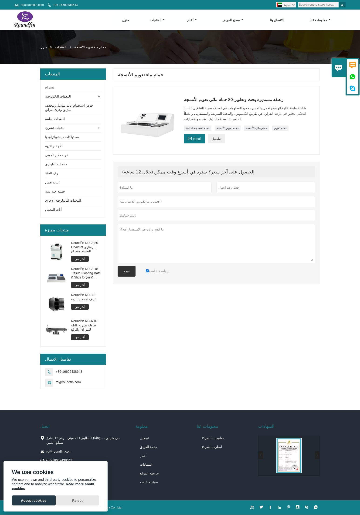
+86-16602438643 (65, 5)
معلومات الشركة (212, 438)
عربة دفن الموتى (56, 155)
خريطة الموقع (149, 473)
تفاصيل (216, 139)
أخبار (192, 20)
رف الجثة (51, 173)
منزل (125, 20)
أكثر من (80, 259)
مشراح (50, 87)
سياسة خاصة (149, 482)
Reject (77, 500)
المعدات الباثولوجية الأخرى (63, 201)
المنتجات (157, 20)
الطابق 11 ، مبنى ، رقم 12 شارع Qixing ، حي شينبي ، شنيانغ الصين (83, 440)
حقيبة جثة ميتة (55, 191)
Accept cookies (34, 500)
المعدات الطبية (55, 119)
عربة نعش (52, 182)
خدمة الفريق (148, 447)
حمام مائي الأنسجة (256, 128)
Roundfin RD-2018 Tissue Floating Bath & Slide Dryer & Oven (86, 273)
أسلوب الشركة (211, 447)
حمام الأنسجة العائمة (198, 128)
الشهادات (146, 465)
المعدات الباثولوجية (58, 96)
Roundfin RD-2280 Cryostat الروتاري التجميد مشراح (84, 247)
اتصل (45, 426)
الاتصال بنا (277, 20)
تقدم (126, 271)
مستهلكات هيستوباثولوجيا (62, 137)
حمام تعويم (280, 128)
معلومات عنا (320, 20)
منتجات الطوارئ (56, 164)
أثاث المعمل (53, 210)
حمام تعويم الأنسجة (228, 128)
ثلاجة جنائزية (53, 146)
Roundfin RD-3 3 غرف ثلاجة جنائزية (83, 297)
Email (194, 138)
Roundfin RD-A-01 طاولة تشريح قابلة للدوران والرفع (84, 325)
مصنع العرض (232, 20)
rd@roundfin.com (32, 5)
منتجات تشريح (55, 128)
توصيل (144, 438)
